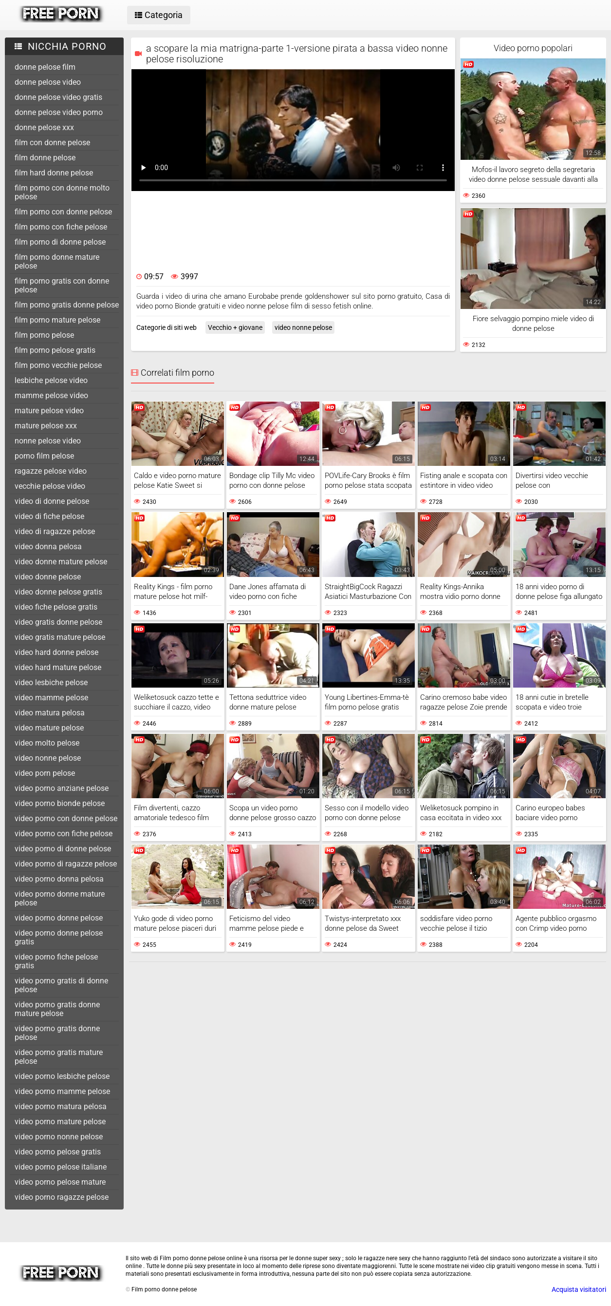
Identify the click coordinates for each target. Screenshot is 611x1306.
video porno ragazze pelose (62, 1197)
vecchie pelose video (50, 486)
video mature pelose (49, 727)
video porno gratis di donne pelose (61, 985)
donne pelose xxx (44, 127)
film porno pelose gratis (55, 350)
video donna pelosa (48, 546)
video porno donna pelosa (59, 878)
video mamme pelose (51, 697)
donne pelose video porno (59, 112)
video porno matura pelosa (61, 1106)
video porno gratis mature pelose (59, 1057)
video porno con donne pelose (66, 818)
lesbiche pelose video (51, 380)
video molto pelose (47, 743)
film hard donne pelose (54, 172)
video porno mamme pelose (62, 1091)
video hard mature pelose (58, 667)
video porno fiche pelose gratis (56, 961)
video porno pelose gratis (58, 1151)
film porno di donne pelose (60, 242)
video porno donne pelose (59, 917)
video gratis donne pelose (58, 622)
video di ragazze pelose (55, 531)
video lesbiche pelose (51, 682)
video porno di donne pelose (63, 848)
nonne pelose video (48, 440)
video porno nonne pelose (59, 1136)
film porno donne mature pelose (57, 261)
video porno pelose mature (60, 1182)
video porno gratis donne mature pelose (57, 1009)
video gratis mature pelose (60, 637)
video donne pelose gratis (58, 591)
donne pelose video (48, 82)
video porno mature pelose (60, 1121)
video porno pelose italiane (61, 1167)
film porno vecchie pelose (58, 365)
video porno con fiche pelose (63, 833)
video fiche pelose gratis (56, 607)
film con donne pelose (52, 142)
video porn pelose (45, 773)
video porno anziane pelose (62, 788)
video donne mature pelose (61, 561)
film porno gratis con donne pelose (62, 285)
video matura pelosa (50, 712)
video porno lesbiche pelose (62, 1076)
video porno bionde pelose (60, 803)
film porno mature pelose (57, 320)
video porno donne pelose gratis (59, 937)
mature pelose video (49, 410)
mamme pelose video (51, 395)
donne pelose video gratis (58, 97)
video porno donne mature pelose (60, 898)
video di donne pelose (52, 501)
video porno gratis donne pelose (57, 1033)
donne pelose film (45, 67)
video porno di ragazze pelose (66, 863)
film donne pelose (45, 157)
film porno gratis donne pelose (67, 304)
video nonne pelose (48, 758)
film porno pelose (44, 335)
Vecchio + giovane (235, 327)
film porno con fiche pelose (61, 226)
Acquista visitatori (579, 1289)
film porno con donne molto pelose (62, 192)
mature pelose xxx (46, 425)
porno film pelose (44, 456)
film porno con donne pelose (63, 211)
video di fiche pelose (49, 516)
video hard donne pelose (56, 652)
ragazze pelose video (51, 471)
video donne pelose (48, 576)
